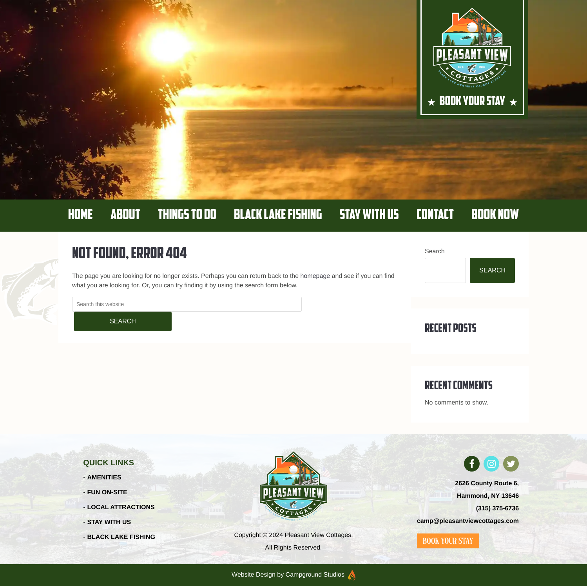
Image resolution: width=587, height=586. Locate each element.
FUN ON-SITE (107, 492)
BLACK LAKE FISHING (121, 537)
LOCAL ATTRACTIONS (121, 507)
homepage (315, 276)
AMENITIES (104, 477)
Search (435, 251)
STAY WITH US (109, 522)
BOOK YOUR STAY (472, 102)
